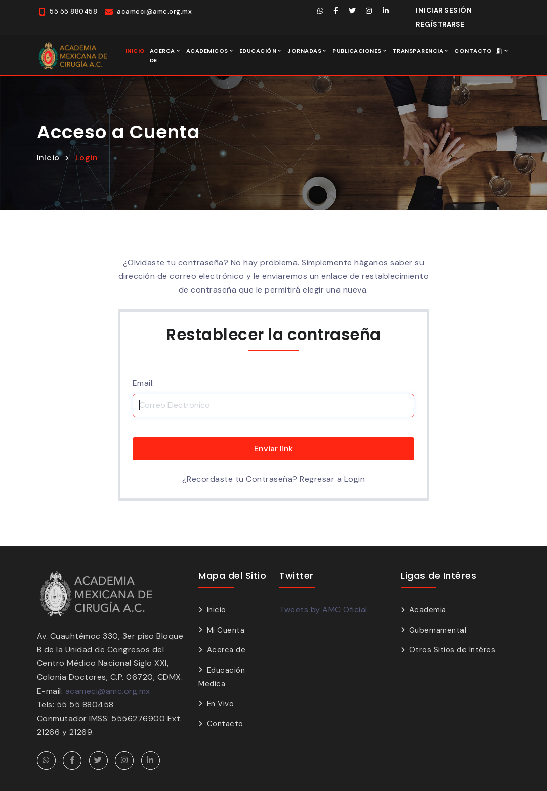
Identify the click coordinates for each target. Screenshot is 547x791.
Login (86, 157)
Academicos (207, 51)
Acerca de (162, 55)
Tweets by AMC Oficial (323, 609)
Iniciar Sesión (444, 10)
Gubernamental (438, 630)
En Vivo (220, 704)
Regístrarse (440, 24)
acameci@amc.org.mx (107, 691)
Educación (258, 51)
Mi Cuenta (226, 630)
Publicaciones (357, 51)
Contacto (473, 51)
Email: (143, 383)
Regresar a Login (332, 479)
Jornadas (304, 51)
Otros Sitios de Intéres (452, 650)
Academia (427, 610)
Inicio (135, 51)
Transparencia (418, 51)
